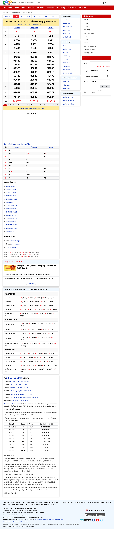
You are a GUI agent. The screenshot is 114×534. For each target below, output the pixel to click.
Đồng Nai (13, 388)
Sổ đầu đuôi (72, 8)
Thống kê (50, 8)
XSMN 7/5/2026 (11, 193)
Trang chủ (6, 502)
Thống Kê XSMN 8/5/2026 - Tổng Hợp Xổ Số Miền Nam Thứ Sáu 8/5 (27, 274)
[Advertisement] (31, 128)
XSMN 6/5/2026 (11, 196)
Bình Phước (26, 397)
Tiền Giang (14, 400)
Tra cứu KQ (61, 8)
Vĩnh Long (13, 394)
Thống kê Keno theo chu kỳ (96, 502)
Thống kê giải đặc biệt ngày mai (39, 504)
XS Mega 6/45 (88, 20)
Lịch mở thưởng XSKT (14, 378)
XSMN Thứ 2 (27, 24)
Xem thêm (31, 283)
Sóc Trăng (26, 388)
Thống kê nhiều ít (68, 100)
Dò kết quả (105, 86)
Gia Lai (65, 59)
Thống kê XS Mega (68, 93)
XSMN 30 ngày (15, 241)
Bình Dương (21, 394)
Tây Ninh (20, 391)
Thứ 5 (86, 39)
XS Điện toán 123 (89, 49)
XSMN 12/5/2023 (11, 231)
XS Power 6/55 (89, 33)
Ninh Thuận (66, 63)
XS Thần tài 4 (88, 53)
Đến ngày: (86, 76)
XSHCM (22, 252)
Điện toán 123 (67, 73)
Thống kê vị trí (55, 502)
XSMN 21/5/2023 (26, 108)
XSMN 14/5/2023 (11, 225)
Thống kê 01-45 (68, 97)
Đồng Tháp (34, 28)
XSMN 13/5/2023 (11, 228)
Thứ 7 (86, 43)
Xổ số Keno (38, 502)
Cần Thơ (19, 388)
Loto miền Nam (9, 144)
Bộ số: (85, 63)
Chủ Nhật (87, 29)
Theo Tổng (66, 30)
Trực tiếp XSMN (11, 247)
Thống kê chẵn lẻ (68, 104)
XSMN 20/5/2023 (11, 205)
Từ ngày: (86, 71)
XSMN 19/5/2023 (11, 209)
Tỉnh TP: (86, 81)
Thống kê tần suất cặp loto (20, 504)
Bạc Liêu (25, 384)
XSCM (21, 256)
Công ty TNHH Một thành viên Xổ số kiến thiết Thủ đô (49, 519)
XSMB (10, 8)
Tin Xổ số (82, 8)
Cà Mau (50, 28)
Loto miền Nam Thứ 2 (24, 144)
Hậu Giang (34, 397)
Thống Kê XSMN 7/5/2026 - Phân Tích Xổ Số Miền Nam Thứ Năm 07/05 (28, 279)
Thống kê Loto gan (67, 502)
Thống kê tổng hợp (80, 502)
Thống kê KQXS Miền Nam (13, 262)
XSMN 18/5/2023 (11, 212)
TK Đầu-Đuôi (67, 23)
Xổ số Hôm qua (66, 42)
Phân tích (40, 8)
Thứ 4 (86, 23)
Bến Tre (12, 384)
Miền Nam (66, 88)
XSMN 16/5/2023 (11, 218)
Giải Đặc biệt (67, 37)
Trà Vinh (29, 394)
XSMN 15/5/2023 (11, 222)
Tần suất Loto (67, 27)
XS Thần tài (67, 69)
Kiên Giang (22, 400)
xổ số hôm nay (15, 244)
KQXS (9, 252)
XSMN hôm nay (11, 186)
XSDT (23, 254)
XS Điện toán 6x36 (90, 46)
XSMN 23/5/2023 (38, 108)
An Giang (14, 391)
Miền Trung (66, 85)
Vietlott (31, 8)
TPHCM (17, 28)
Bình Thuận (27, 391)
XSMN (17, 8)
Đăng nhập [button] (107, 3)
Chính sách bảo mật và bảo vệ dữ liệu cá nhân (15, 522)
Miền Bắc (66, 81)
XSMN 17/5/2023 (11, 215)
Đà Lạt (29, 400)
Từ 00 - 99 (66, 33)
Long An (19, 397)
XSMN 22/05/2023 (38, 24)
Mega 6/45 (66, 66)
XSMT (23, 8)
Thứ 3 (86, 36)
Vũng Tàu (18, 384)
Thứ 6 (86, 26)
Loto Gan (66, 20)
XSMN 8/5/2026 (11, 189)
